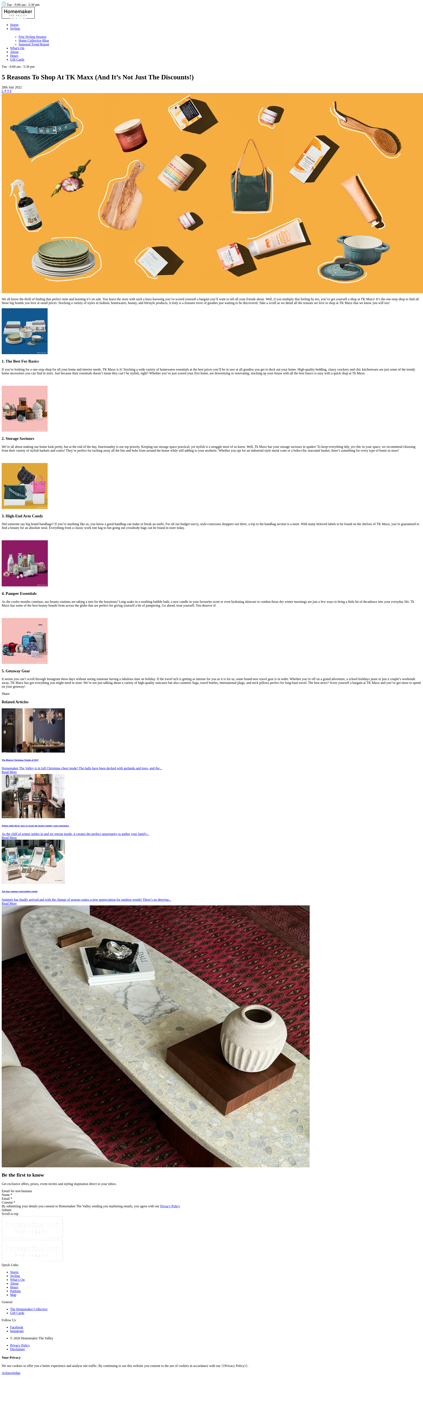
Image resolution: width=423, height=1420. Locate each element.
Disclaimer (17, 1349)
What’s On (17, 1279)
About (14, 52)
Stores (14, 25)
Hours (14, 55)
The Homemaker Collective (29, 1309)
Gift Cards (17, 59)
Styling (15, 28)
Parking (15, 1291)
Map (13, 1295)
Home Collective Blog (34, 40)
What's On (17, 48)
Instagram (17, 1331)
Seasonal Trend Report (34, 44)
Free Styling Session (32, 37)
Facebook (16, 1327)
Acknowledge (11, 1373)
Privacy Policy (170, 1206)
